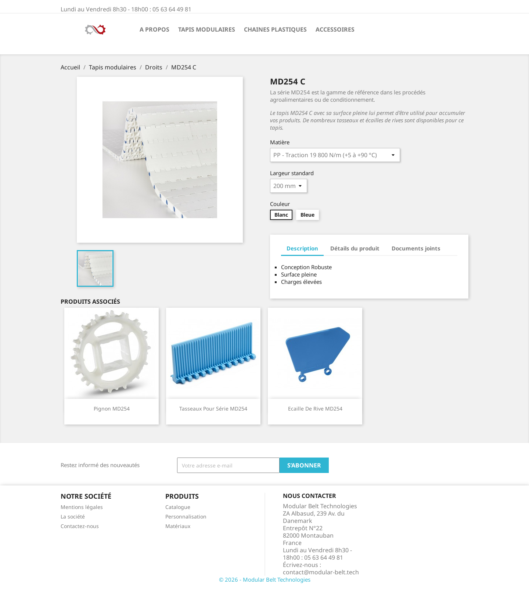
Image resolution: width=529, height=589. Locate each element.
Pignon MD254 (112, 408)
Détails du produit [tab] (354, 248)
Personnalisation (185, 516)
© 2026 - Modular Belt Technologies (264, 579)
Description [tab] (302, 248)
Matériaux (177, 526)
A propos (154, 29)
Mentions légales (82, 506)
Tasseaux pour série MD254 (213, 408)
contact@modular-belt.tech (321, 572)
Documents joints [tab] (416, 248)
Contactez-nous (80, 526)
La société (73, 516)
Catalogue (177, 506)
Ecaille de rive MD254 (315, 408)
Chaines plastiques (275, 29)
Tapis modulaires (206, 29)
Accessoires (335, 29)
